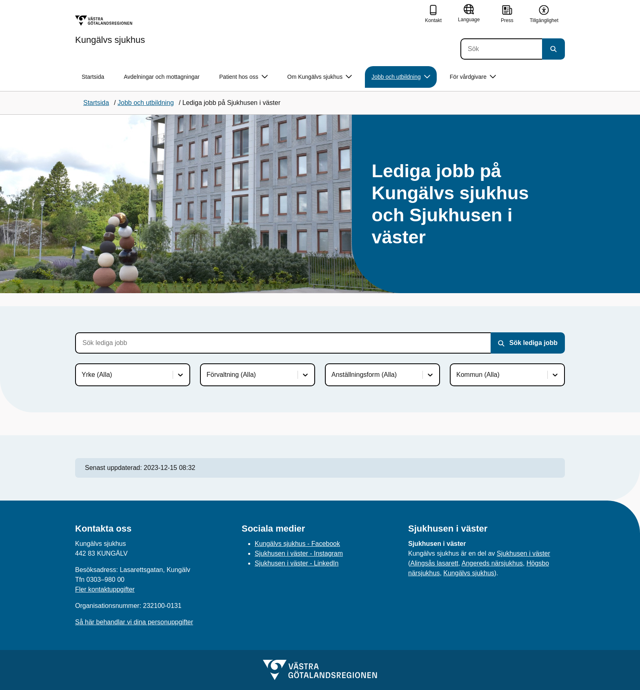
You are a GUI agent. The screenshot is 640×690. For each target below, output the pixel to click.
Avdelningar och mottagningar (162, 76)
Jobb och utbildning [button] (400, 77)
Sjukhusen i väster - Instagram (299, 553)
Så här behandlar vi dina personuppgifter (134, 622)
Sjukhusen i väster (523, 553)
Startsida (93, 76)
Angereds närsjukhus (492, 563)
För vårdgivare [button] (473, 77)
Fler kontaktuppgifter (105, 589)
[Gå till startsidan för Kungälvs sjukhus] (110, 30)
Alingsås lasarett (434, 563)
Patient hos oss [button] (243, 77)
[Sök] (501, 49)
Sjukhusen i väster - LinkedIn (296, 563)
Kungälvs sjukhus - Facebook (297, 543)
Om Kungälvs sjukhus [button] (319, 77)
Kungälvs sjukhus (468, 573)
